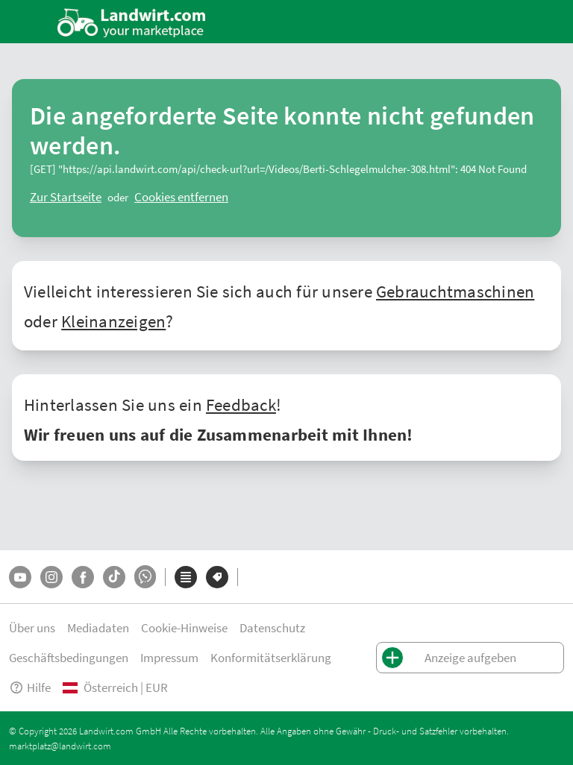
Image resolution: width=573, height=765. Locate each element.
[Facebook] (83, 577)
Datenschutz (272, 627)
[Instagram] (51, 577)
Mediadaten (98, 627)
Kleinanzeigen (113, 320)
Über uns (32, 627)
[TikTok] (114, 577)
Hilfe (30, 687)
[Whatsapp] (145, 577)
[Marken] (217, 577)
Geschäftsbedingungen (68, 657)
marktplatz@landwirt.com (60, 745)
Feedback (241, 404)
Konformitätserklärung (270, 657)
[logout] (181, 196)
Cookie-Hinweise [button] (184, 627)
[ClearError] (65, 196)
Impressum (169, 657)
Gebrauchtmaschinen (455, 291)
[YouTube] (20, 577)
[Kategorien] (186, 577)
